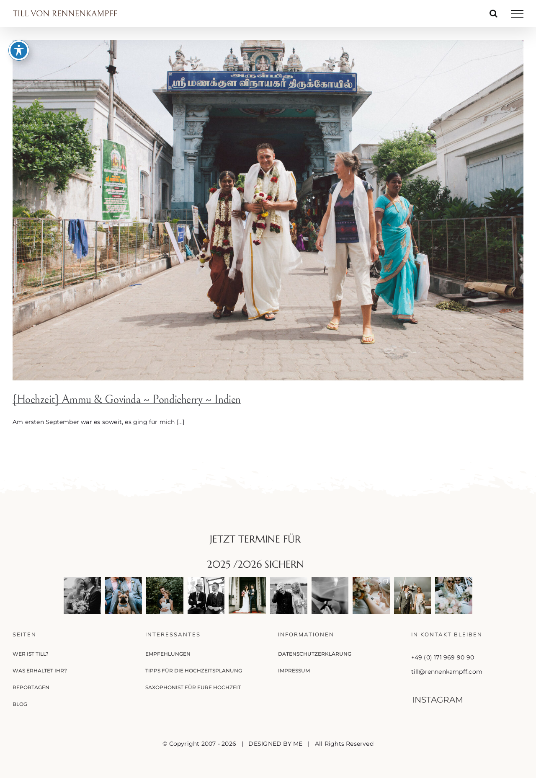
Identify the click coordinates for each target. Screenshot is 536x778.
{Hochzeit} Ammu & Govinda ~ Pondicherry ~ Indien (127, 399)
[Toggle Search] (493, 13)
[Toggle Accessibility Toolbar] (19, 28)
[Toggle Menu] (517, 14)
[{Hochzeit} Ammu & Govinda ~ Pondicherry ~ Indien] (268, 210)
